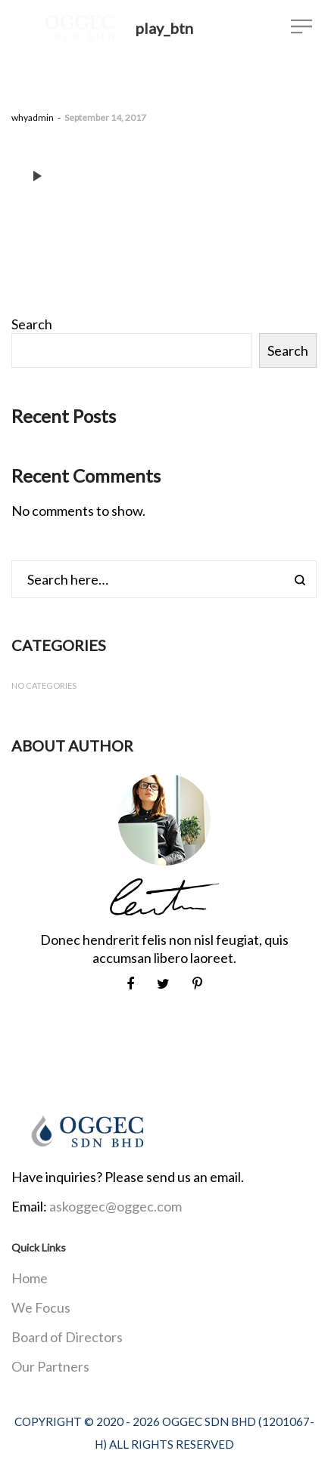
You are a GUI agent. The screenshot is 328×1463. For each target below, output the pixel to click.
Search (31, 324)
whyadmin (32, 117)
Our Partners (50, 1366)
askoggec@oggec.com (115, 1206)
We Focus (40, 1307)
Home (29, 1278)
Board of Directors (67, 1337)
